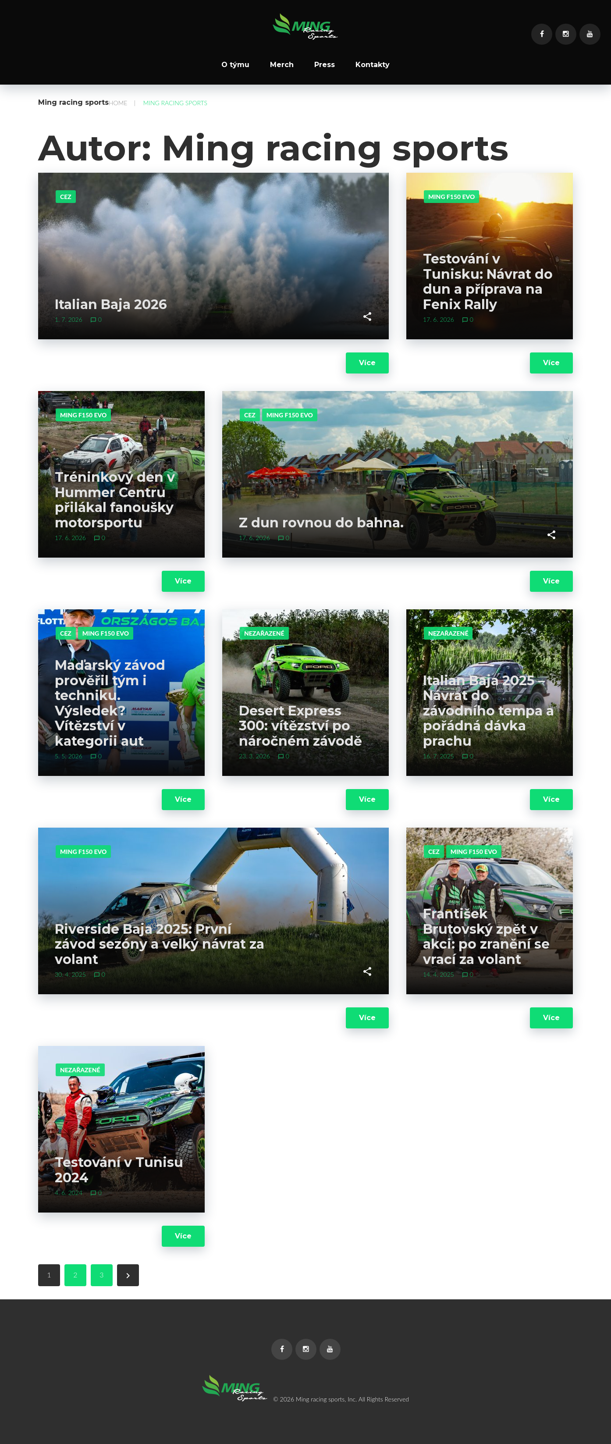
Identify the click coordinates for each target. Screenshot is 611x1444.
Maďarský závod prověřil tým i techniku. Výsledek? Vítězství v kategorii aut (110, 703)
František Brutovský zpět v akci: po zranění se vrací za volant (486, 936)
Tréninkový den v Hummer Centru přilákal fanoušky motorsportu (115, 500)
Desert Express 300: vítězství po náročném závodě (300, 726)
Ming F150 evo (451, 196)
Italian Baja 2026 (111, 304)
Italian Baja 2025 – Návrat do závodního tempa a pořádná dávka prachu (488, 710)
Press (324, 65)
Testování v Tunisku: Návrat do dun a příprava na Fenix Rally (488, 282)
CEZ (65, 196)
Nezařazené (264, 633)
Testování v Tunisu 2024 (119, 1170)
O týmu (235, 65)
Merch (282, 65)
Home (118, 103)
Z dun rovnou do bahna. (321, 523)
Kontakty (372, 65)
